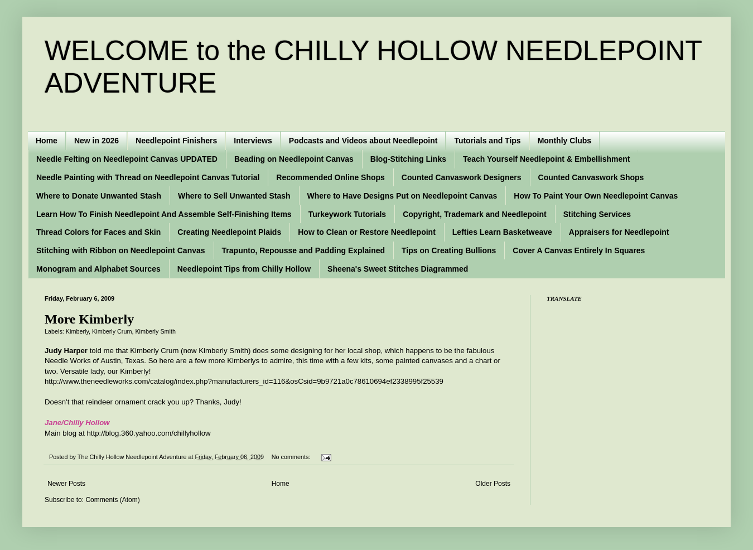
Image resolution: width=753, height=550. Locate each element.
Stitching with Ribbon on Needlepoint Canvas (120, 250)
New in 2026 (96, 140)
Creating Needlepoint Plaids (229, 232)
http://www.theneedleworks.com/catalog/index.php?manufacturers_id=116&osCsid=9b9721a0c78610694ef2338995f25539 (244, 381)
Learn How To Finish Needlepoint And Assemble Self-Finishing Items (164, 214)
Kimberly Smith (155, 331)
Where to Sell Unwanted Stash (234, 195)
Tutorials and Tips (487, 140)
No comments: (292, 456)
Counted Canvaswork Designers (462, 177)
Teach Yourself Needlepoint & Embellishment (546, 159)
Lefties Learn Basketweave (502, 232)
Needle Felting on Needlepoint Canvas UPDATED (127, 159)
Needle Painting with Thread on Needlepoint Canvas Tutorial (147, 177)
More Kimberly (89, 319)
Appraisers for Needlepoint (619, 232)
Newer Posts (66, 484)
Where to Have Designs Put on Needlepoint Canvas (402, 195)
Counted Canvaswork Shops (591, 177)
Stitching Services (597, 214)
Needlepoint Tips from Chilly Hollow (244, 268)
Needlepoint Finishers (176, 140)
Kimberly (77, 331)
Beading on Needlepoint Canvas (294, 159)
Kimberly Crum (112, 331)
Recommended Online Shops (330, 177)
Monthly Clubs (564, 140)
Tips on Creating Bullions (449, 250)
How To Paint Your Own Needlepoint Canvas (596, 195)
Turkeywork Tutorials (347, 214)
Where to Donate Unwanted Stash (98, 195)
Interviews (253, 140)
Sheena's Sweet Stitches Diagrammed (397, 268)
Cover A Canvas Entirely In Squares (579, 250)
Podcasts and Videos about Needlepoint (363, 140)
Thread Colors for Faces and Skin (98, 232)
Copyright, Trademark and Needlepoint (475, 214)
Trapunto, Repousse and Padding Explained (303, 250)
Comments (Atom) (112, 500)
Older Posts (492, 484)
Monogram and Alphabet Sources (98, 268)
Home (46, 140)
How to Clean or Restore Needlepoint (367, 232)
